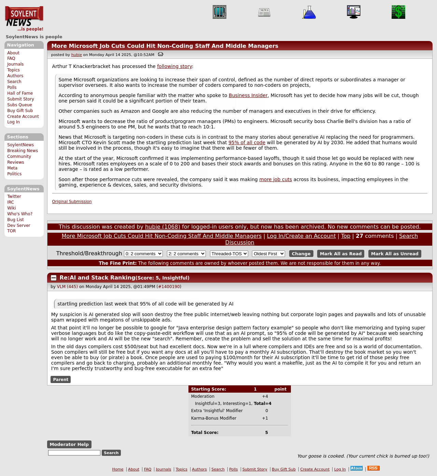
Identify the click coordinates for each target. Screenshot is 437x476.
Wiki (11, 208)
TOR (11, 231)
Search (14, 81)
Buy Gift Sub (20, 110)
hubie (76, 55)
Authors (15, 75)
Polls (11, 87)
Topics (13, 70)
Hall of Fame (20, 93)
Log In (13, 122)
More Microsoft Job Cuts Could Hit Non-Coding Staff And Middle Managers (164, 46)
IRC (10, 202)
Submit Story (20, 99)
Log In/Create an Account (301, 236)
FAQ (11, 58)
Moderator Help (69, 444)
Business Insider (248, 95)
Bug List (15, 219)
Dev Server (18, 225)
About (13, 53)
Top (345, 236)
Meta (12, 168)
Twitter (14, 196)
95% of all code (246, 142)
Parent (60, 379)
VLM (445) (67, 286)
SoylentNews (24, 18)
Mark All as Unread (395, 253)
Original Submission (72, 201)
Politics (14, 174)
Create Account (23, 116)
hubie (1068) (162, 226)
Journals (15, 64)
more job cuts (275, 179)
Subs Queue (19, 105)
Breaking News (22, 150)
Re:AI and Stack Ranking (98, 277)
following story (174, 66)
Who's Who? (19, 214)
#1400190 (169, 286)
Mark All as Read (341, 253)
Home (118, 469)
